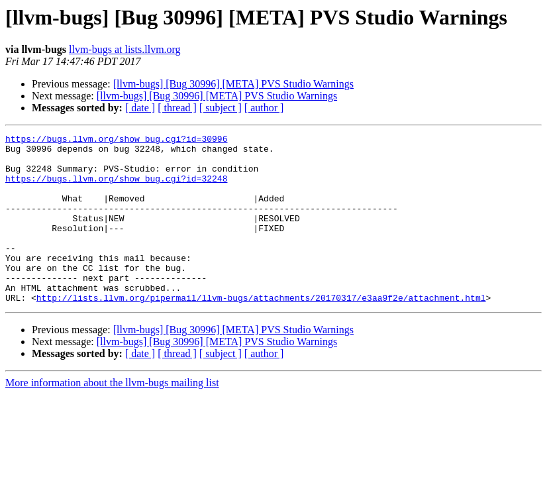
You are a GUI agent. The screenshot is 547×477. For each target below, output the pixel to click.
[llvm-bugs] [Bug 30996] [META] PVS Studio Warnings (233, 83)
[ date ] (140, 107)
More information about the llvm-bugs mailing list (112, 416)
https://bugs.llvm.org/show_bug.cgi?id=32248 (116, 188)
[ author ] (264, 107)
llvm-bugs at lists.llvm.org (125, 49)
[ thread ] (177, 107)
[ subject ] (220, 107)
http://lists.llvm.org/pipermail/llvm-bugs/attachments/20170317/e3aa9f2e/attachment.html (261, 331)
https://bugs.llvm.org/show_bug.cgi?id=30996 (116, 140)
